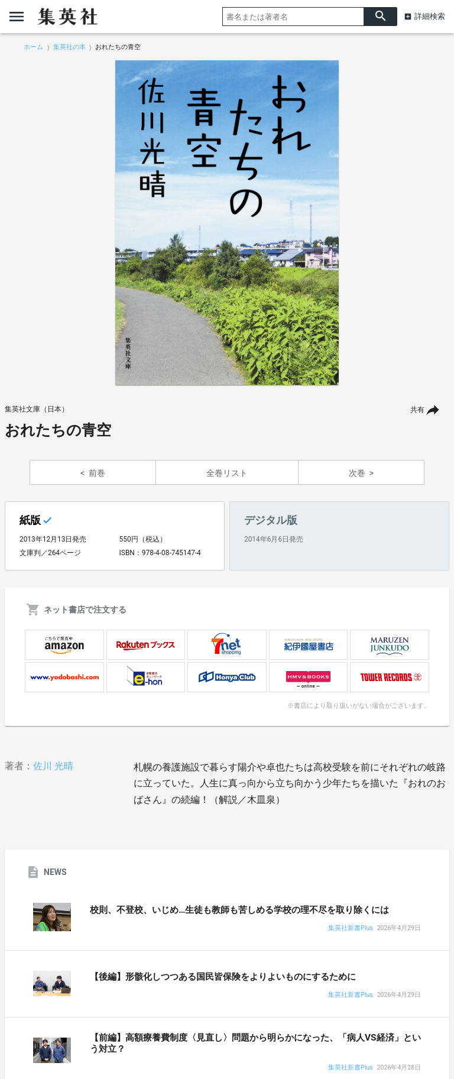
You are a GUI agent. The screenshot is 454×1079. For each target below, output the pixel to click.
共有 (417, 410)
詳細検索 (429, 16)
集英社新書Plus (350, 928)
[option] (227, 222)
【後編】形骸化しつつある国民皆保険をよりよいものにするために (223, 976)
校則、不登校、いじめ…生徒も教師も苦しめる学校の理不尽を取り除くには (239, 910)
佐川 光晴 (53, 766)
